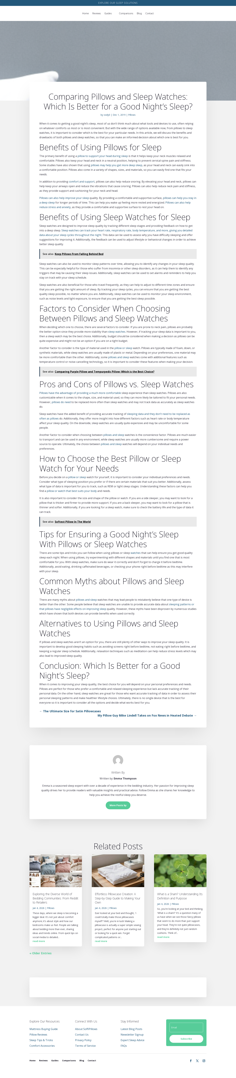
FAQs (124, 1046)
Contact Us (81, 1034)
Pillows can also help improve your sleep (64, 198)
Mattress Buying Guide (44, 1029)
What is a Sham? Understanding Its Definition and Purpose (180, 896)
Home (85, 13)
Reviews (96, 13)
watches (136, 553)
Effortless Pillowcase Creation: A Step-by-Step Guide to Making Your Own (117, 898)
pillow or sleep (123, 348)
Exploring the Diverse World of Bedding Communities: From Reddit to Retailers (55, 898)
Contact (149, 13)
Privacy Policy (83, 1040)
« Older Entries (40, 953)
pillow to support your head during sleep (103, 156)
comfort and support (82, 181)
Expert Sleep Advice (132, 1040)
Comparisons (126, 13)
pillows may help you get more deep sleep (116, 165)
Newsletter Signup (132, 1034)
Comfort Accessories (42, 1046)
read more (39, 941)
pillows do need (61, 402)
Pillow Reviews (38, 1034)
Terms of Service (85, 1046)
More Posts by (118, 805)
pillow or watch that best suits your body (72, 491)
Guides (108, 13)
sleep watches (116, 331)
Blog (139, 13)
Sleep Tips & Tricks (41, 1040)
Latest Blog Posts (131, 1029)
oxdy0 (107, 114)
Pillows (132, 114)
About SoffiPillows (86, 1029)
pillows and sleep (118, 357)
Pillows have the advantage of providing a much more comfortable (80, 393)
